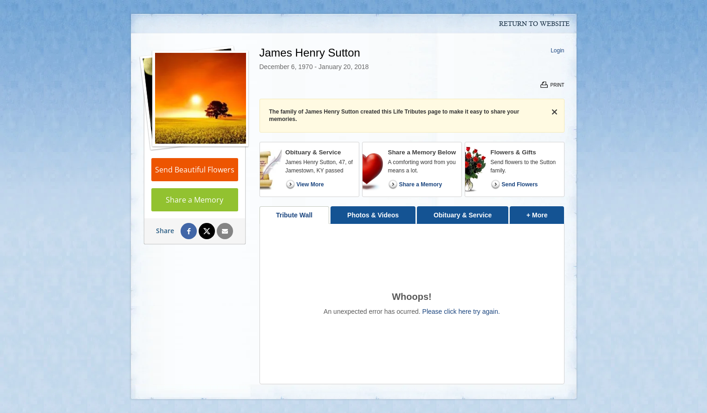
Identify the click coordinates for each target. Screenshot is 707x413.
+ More (545, 212)
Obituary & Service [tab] (463, 215)
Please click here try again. (461, 311)
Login (557, 50)
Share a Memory (194, 200)
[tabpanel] (412, 304)
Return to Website (534, 24)
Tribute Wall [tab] (294, 215)
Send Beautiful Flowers (194, 170)
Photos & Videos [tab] (373, 215)
